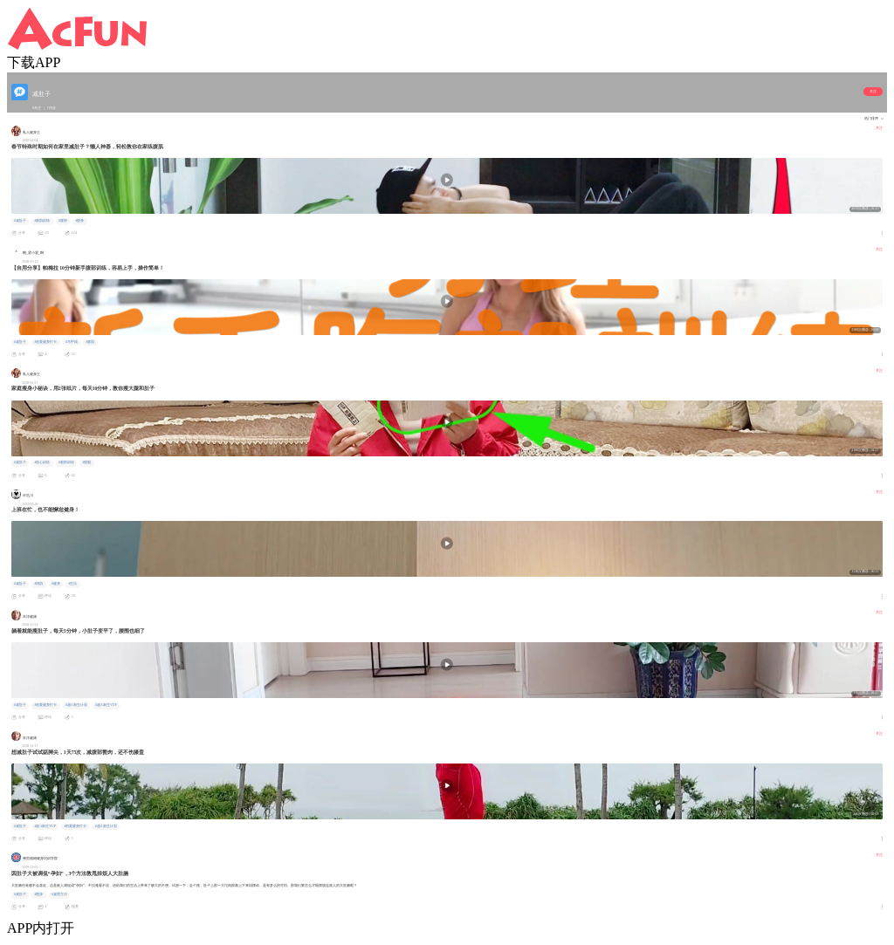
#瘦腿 (86, 462)
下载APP (33, 62)
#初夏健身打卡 (45, 342)
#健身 (56, 583)
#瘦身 (79, 221)
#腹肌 (90, 342)
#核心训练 (42, 462)
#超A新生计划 (76, 705)
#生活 (72, 583)
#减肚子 (20, 221)
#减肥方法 (59, 894)
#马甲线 (71, 342)
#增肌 (38, 583)
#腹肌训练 (42, 221)
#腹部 (62, 221)
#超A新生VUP (105, 705)
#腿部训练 (66, 462)
